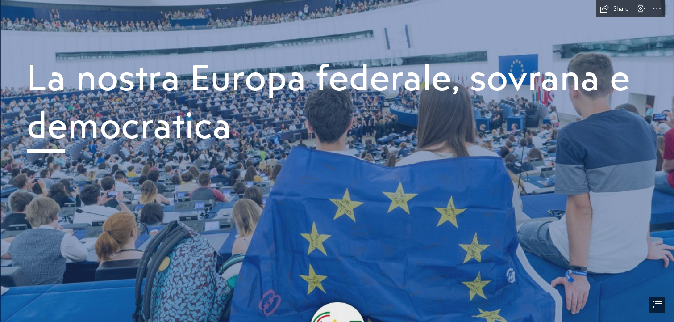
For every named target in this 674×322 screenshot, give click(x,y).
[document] (337, 161)
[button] (614, 8)
